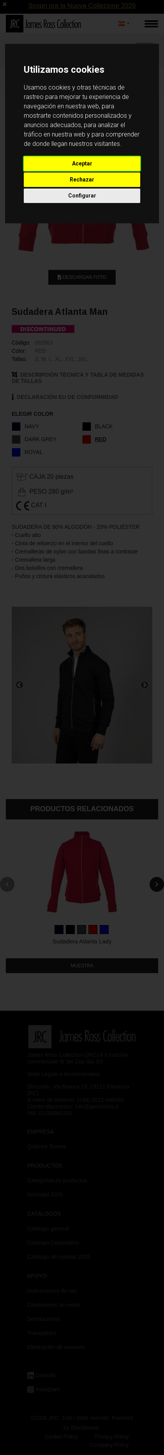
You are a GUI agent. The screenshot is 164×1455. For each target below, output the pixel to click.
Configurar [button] (82, 195)
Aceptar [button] (82, 163)
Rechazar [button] (82, 179)
